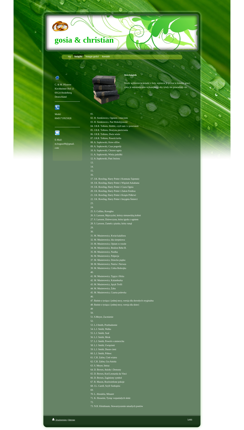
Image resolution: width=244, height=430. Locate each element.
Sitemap (71, 420)
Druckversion (59, 420)
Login (190, 419)
